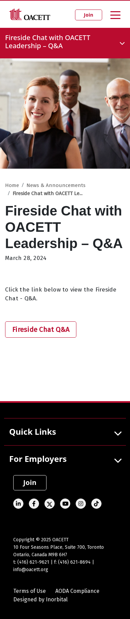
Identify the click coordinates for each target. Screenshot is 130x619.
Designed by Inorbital (40, 599)
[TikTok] (96, 504)
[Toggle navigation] (115, 14)
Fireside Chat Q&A (40, 329)
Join (88, 15)
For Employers (38, 458)
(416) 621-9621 (33, 562)
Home (12, 185)
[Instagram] (81, 504)
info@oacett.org (30, 570)
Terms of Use (29, 591)
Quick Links (32, 431)
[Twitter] (49, 504)
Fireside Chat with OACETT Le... (47, 193)
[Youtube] (65, 504)
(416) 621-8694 (74, 562)
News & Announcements (56, 185)
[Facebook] (34, 504)
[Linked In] (18, 504)
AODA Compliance (77, 591)
